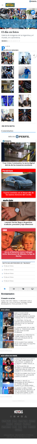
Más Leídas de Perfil (9, 356)
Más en (18, 136)
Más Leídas (5, 310)
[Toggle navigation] (2, 5)
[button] (34, 55)
